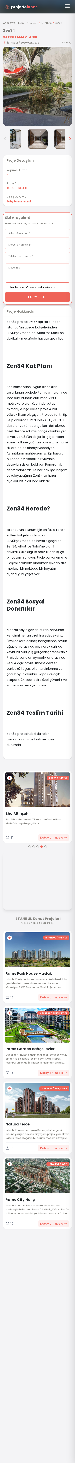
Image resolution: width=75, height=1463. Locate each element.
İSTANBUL (46, 23)
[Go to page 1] (29, 846)
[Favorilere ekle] (9, 778)
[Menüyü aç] (67, 6)
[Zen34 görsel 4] (11, 139)
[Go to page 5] (45, 846)
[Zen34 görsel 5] (38, 139)
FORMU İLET (37, 297)
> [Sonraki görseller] (70, 139)
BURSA (52, 777)
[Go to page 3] (37, 846)
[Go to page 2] (33, 846)
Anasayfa (9, 23)
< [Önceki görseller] (5, 139)
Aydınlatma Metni (18, 287)
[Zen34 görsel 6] (64, 139)
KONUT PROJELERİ (28, 23)
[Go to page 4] (41, 846)
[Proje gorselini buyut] (37, 86)
